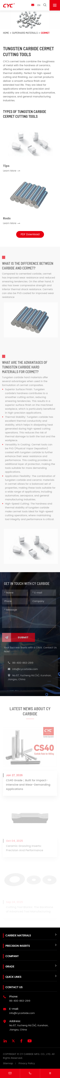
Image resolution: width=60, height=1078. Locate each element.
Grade (9, 966)
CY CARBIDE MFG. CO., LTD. (35, 1054)
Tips (6, 167)
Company (12, 956)
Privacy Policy (27, 1063)
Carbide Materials (18, 935)
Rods (7, 219)
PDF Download (30, 234)
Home (6, 32)
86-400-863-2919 (23, 663)
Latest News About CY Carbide (30, 712)
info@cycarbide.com (26, 669)
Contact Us (14, 987)
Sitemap (8, 1063)
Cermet (45, 32)
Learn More (12, 172)
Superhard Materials (25, 32)
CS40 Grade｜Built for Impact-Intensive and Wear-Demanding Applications (28, 785)
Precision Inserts (17, 946)
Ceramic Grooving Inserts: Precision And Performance (24, 849)
